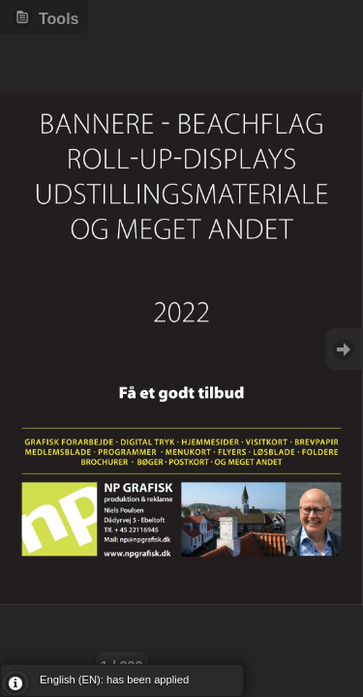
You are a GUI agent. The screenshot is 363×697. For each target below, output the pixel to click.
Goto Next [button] (343, 349)
